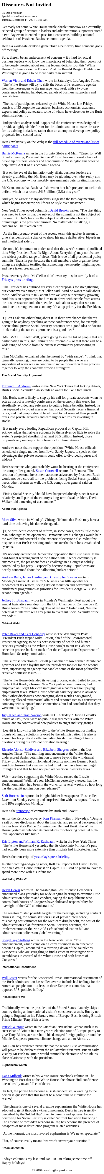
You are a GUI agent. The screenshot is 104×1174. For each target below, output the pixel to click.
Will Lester (9, 978)
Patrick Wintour (13, 1027)
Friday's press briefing (17, 279)
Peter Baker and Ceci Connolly (23, 634)
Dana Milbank (12, 1076)
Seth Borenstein (13, 796)
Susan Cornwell (47, 471)
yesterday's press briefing (51, 857)
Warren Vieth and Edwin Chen (23, 80)
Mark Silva (9, 520)
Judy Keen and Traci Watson (21, 715)
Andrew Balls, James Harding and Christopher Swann (39, 577)
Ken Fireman (52, 818)
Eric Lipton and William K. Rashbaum (28, 841)
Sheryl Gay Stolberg (16, 940)
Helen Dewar (11, 890)
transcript (23, 811)
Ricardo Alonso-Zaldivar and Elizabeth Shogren (35, 749)
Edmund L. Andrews (16, 386)
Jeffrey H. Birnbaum (16, 600)
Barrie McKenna (13, 153)
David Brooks (59, 210)
